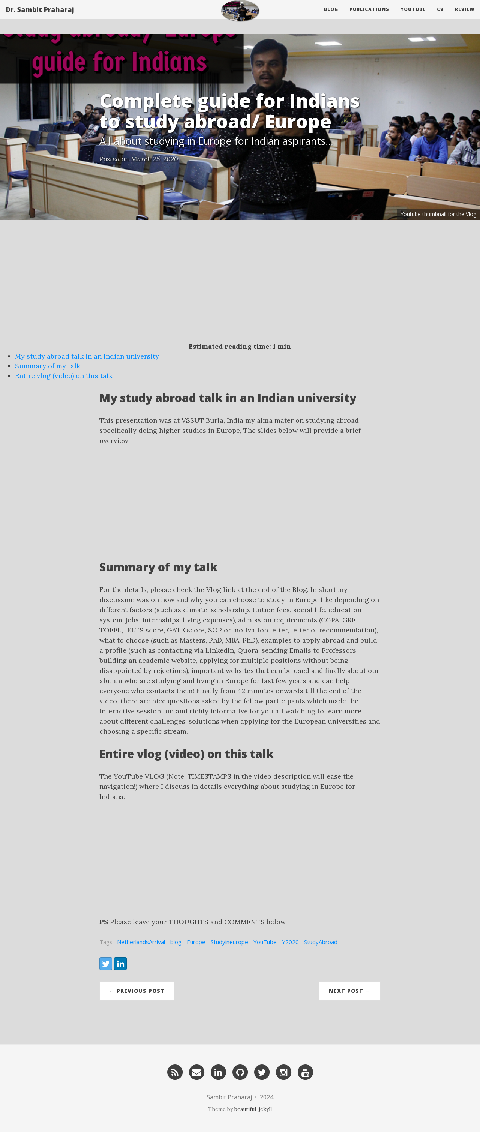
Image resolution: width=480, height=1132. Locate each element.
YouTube (265, 942)
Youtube (413, 17)
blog (176, 942)
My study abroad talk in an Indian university (87, 356)
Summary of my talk (47, 366)
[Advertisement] (240, 285)
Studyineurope (229, 942)
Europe (196, 942)
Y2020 (290, 942)
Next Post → (350, 990)
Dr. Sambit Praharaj (40, 16)
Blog (331, 17)
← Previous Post (137, 990)
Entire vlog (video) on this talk (63, 375)
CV (440, 17)
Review (464, 17)
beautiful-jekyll (253, 1109)
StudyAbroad (321, 942)
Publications (369, 17)
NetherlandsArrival (141, 942)
